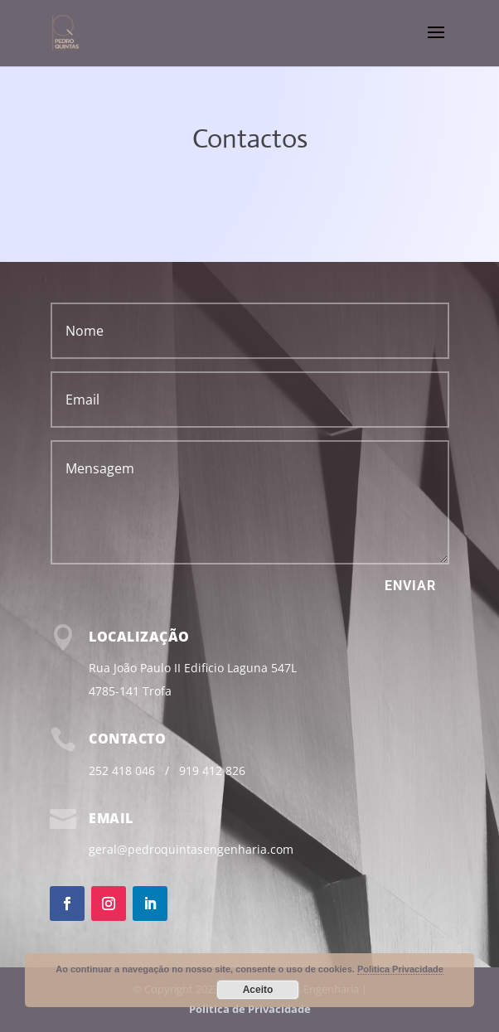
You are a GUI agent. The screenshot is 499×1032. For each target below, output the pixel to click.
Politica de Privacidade (250, 1008)
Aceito (258, 990)
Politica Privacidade (400, 969)
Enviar (410, 586)
